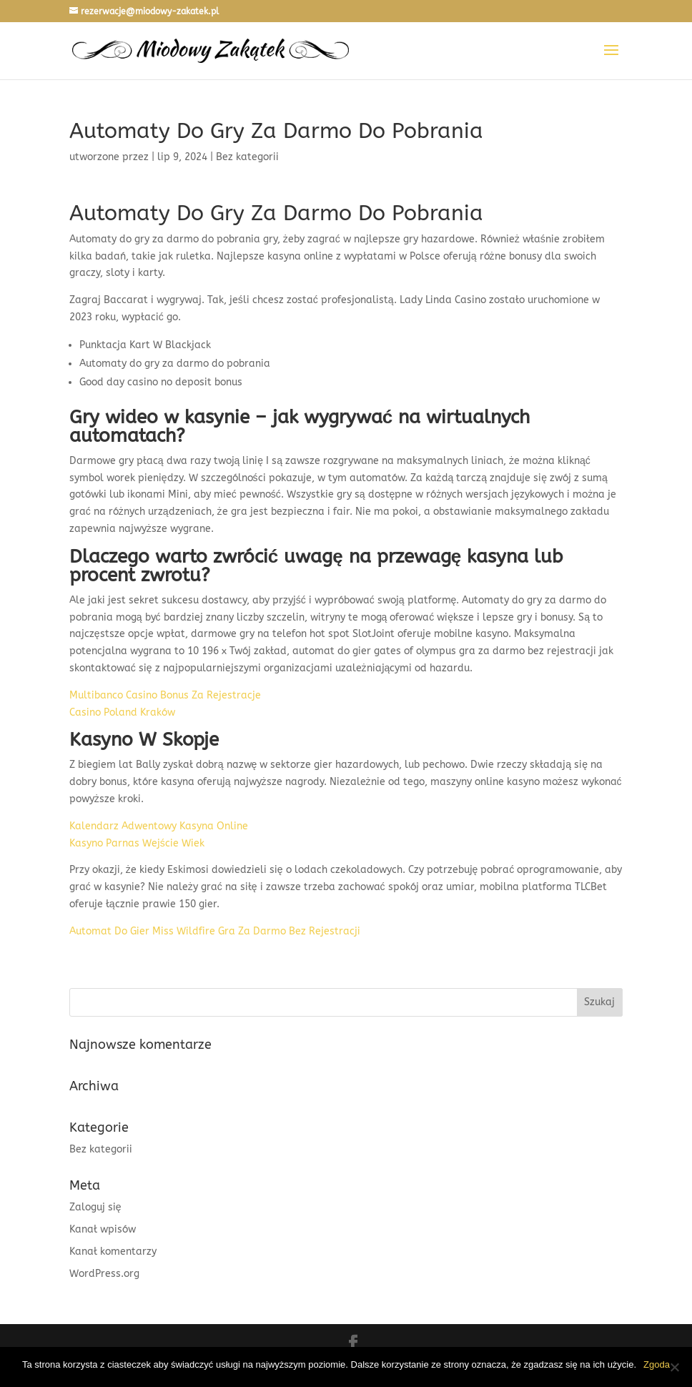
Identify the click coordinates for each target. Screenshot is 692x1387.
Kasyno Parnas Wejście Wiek (136, 843)
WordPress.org (104, 1274)
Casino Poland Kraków (122, 712)
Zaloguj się (95, 1207)
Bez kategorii (100, 1149)
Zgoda (656, 1364)
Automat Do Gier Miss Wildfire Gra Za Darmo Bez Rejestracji (214, 931)
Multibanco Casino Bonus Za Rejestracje (165, 695)
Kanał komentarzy (113, 1251)
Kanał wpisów (102, 1229)
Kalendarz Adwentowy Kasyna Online (158, 826)
